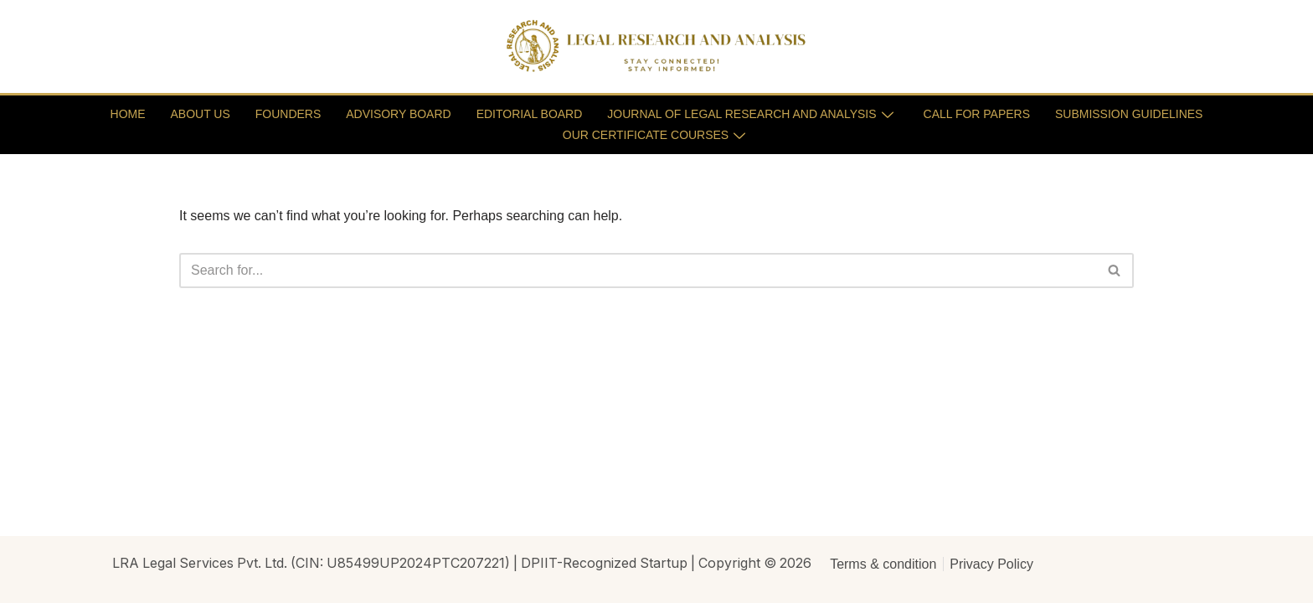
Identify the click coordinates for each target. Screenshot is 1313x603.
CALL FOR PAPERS (977, 114)
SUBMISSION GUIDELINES (1129, 114)
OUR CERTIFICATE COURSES (654, 135)
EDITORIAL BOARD (529, 114)
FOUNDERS (288, 114)
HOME (127, 114)
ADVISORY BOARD (398, 114)
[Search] (637, 270)
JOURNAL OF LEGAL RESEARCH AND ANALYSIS (750, 114)
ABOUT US (199, 114)
